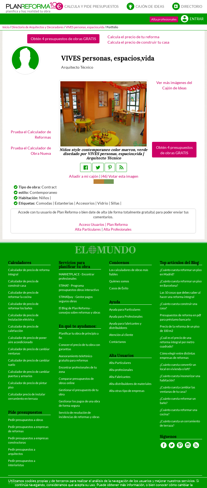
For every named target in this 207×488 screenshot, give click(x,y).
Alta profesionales (164, 19)
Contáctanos (117, 341)
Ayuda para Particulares (124, 309)
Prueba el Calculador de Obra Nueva (31, 151)
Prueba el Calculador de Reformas (31, 134)
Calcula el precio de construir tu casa (138, 42)
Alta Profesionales (118, 229)
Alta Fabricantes (119, 376)
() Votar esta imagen (119, 176)
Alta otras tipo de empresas (126, 390)
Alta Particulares (88, 229)
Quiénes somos (119, 281)
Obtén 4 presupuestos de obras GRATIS (63, 38)
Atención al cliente (121, 334)
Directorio (187, 6)
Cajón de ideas (145, 6)
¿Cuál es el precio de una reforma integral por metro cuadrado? (177, 342)
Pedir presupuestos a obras (25, 420)
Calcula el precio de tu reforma (133, 36)
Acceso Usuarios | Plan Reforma (103, 225)
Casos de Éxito (118, 288)
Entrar (192, 18)
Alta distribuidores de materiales (130, 383)
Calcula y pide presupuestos (87, 6)
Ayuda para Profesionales (126, 316)
